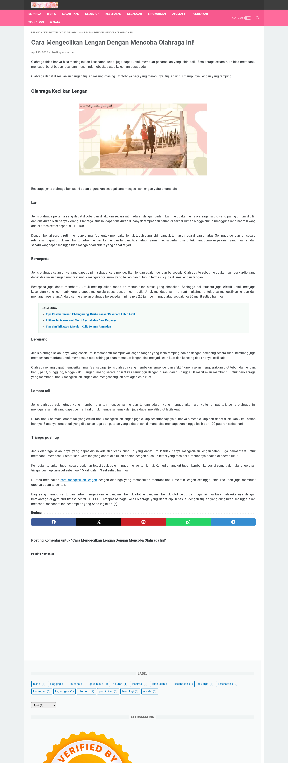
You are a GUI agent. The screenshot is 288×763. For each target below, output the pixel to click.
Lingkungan (160, 13)
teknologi (230, 97)
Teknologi (61, 22)
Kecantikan (73, 13)
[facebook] (46, 601)
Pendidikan (39, 22)
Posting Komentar (62, 64)
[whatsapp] (137, 601)
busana (243, 52)
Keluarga (95, 13)
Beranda (37, 13)
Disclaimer (153, 748)
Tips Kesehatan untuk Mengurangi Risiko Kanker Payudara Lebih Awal (90, 360)
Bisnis (54, 13)
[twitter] (76, 601)
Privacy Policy (172, 748)
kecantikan (208, 74)
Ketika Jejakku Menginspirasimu (150, 756)
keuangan (231, 82)
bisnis (205, 52)
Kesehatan (116, 13)
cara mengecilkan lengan (78, 555)
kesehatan (208, 82)
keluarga (230, 74)
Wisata (80, 22)
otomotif (230, 89)
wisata (205, 104)
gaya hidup (208, 60)
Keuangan (137, 13)
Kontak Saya (135, 748)
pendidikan (208, 97)
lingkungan (208, 89)
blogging (223, 52)
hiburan (229, 60)
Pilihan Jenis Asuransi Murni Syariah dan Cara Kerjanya (81, 366)
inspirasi (206, 67)
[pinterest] (107, 601)
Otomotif (182, 13)
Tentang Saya (115, 748)
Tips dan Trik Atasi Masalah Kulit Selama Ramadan (78, 372)
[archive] (209, 118)
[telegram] (167, 601)
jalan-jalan (227, 67)
